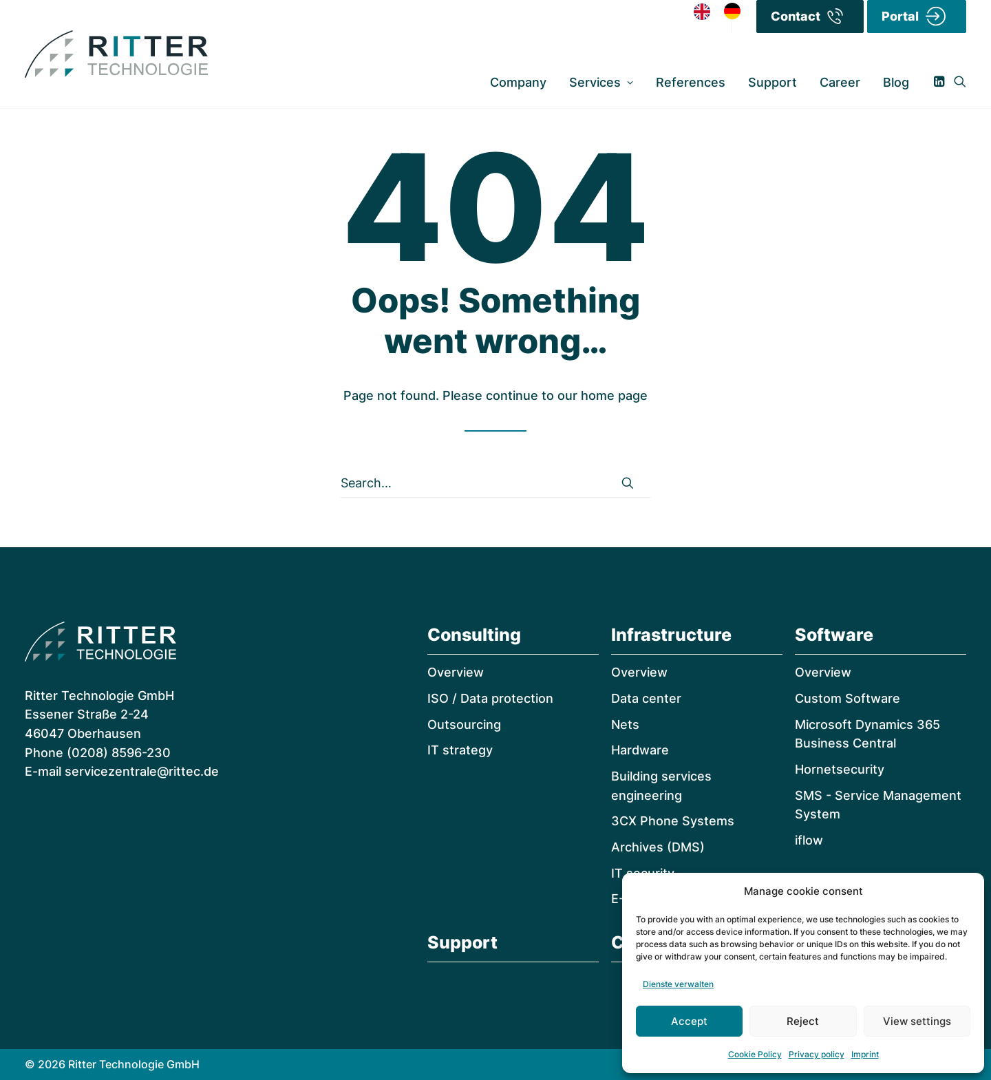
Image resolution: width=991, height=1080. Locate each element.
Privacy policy (816, 1054)
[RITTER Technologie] (116, 54)
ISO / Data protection (490, 698)
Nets (625, 724)
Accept (689, 1021)
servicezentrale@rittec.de (142, 771)
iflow (809, 840)
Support (772, 82)
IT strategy (460, 750)
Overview (455, 672)
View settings (917, 1021)
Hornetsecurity (839, 769)
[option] (735, 11)
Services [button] (601, 82)
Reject (803, 1021)
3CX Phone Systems (672, 821)
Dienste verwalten (678, 984)
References (690, 82)
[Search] (495, 483)
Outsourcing (464, 724)
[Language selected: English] (724, 10)
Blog (896, 82)
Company (518, 82)
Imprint (865, 1054)
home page (614, 395)
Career (840, 82)
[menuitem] (518, 82)
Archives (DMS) (658, 847)
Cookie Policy (755, 1054)
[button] (941, 82)
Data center (646, 698)
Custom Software (847, 698)
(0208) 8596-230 (119, 752)
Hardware (640, 750)
